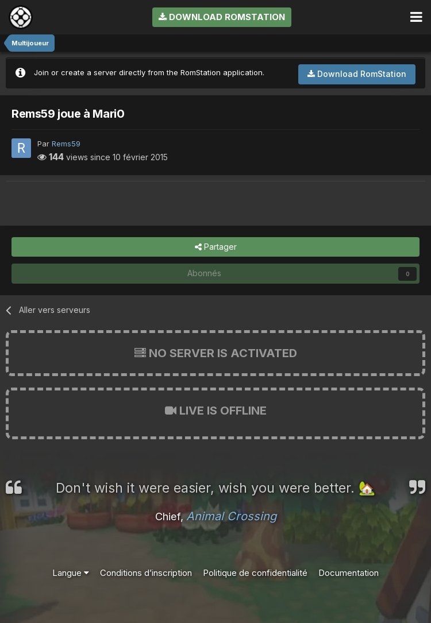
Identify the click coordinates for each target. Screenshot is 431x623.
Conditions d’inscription (146, 572)
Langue (70, 572)
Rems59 (66, 143)
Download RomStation (222, 16)
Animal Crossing (231, 516)
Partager (216, 247)
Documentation (348, 572)
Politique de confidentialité (255, 572)
